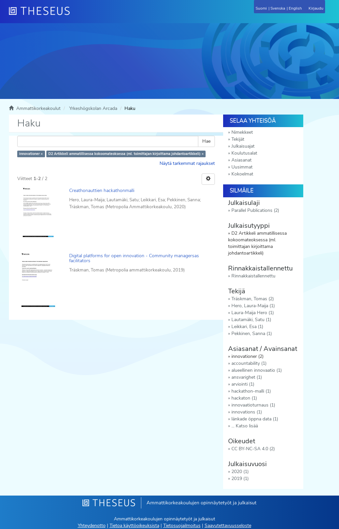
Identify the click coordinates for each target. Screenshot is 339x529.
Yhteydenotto (92, 525)
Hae (206, 141)
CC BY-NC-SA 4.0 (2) (253, 449)
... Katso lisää (244, 426)
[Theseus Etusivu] (75, 15)
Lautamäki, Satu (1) (251, 319)
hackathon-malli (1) (251, 391)
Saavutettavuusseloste (228, 525)
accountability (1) (248, 363)
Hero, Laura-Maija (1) (253, 306)
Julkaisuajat (243, 146)
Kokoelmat (242, 174)
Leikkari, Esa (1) (247, 326)
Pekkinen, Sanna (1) (251, 333)
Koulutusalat (244, 153)
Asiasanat (241, 160)
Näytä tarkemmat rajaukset (187, 163)
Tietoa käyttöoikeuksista (134, 525)
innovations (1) (246, 412)
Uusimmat (242, 167)
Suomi (261, 8)
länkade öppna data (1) (254, 419)
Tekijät (237, 139)
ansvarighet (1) (246, 377)
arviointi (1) (242, 384)
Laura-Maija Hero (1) (252, 313)
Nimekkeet (242, 132)
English (295, 8)
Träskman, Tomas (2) (252, 299)
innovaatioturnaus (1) (253, 405)
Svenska (277, 8)
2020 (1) (240, 471)
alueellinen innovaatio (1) (256, 370)
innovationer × (31, 153)
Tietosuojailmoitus (182, 525)
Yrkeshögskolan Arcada (93, 108)
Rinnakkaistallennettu (253, 276)
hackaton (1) (244, 398)
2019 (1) (240, 478)
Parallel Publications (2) (255, 210)
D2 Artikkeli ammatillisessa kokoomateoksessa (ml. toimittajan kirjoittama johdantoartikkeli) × (126, 153)
